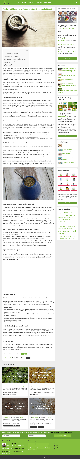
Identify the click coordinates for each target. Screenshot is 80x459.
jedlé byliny (6, 394)
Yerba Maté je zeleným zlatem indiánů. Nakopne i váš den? (67, 85)
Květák (41, 445)
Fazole (35, 445)
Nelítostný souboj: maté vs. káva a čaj (12, 56)
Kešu (38, 445)
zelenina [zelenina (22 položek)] (68, 236)
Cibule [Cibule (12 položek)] (59, 215)
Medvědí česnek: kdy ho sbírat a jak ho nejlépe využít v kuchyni (67, 90)
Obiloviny (32, 427)
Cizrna (40, 444)
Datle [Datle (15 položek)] (70, 215)
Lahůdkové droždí (31, 447)
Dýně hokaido (30, 445)
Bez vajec (30, 444)
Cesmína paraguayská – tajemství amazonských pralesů (16, 52)
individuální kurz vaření (16, 451)
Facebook (57, 445)
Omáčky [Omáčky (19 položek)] (65, 224)
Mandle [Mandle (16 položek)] (68, 222)
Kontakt (56, 451)
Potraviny (28, 357)
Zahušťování (17, 425)
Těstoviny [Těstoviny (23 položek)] (65, 234)
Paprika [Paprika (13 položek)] (64, 226)
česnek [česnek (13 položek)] (64, 238)
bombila (29, 209)
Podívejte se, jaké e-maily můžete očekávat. (61, 432)
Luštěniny (36, 394)
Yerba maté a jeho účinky (10, 55)
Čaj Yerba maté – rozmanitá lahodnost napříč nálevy (15, 59)
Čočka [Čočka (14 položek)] (61, 238)
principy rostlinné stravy (18, 448)
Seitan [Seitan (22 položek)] (66, 228)
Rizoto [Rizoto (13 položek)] (63, 228)
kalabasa (45, 209)
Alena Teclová (35, 417)
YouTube (57, 448)
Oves (36, 427)
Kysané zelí (46, 445)
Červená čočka (45, 444)
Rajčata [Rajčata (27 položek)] (72, 226)
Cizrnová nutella (66, 153)
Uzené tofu (34, 449)
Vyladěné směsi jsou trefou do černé (12, 64)
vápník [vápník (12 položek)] (65, 236)
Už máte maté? (8, 65)
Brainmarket (15, 337)
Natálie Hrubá (8, 357)
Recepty (24, 3)
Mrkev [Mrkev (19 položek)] (71, 222)
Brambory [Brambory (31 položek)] (68, 213)
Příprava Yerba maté (9, 62)
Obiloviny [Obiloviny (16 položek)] (60, 224)
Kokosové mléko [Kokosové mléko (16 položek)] (64, 219)
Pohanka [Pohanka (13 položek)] (67, 226)
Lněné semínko (7, 425)
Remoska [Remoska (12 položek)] (59, 228)
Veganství (39, 3)
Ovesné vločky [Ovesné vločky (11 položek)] (70, 224)
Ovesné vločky (40, 427)
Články (18, 3)
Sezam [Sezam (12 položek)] (69, 228)
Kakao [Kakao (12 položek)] (59, 219)
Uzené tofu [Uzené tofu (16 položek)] (71, 234)
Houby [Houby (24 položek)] (69, 217)
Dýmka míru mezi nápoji (10, 61)
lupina (32, 394)
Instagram (57, 447)
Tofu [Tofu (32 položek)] (60, 234)
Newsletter (47, 3)
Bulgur (34, 444)
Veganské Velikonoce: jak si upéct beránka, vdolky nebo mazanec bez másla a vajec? (67, 70)
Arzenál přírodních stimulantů (12, 53)
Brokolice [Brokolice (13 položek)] (74, 213)
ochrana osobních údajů (40, 457)
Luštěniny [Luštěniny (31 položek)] (62, 222)
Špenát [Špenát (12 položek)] (67, 238)
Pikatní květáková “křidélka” (69, 145)
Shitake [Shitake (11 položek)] (72, 228)
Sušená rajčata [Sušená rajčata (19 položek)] (62, 231)
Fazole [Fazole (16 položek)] (64, 217)
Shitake (44, 447)
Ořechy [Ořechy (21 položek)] (60, 226)
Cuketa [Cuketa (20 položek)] (67, 215)
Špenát (48, 447)
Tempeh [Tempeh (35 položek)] (72, 231)
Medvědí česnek (12, 394)
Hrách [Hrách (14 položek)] (72, 217)
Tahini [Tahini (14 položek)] (68, 231)
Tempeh (29, 449)
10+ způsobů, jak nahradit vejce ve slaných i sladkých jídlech (66, 75)
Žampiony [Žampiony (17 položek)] (71, 238)
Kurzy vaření (31, 3)
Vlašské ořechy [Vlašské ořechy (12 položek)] (60, 236)
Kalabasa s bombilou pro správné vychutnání (14, 58)
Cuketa (37, 444)
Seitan (41, 447)
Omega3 (12, 425)
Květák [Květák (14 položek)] (70, 219)
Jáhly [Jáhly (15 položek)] (75, 217)
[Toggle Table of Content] (26, 50)
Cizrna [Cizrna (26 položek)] (63, 215)
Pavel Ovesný (8, 386)
